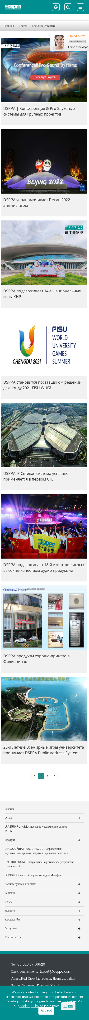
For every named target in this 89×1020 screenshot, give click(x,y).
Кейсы (23, 26)
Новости (10, 910)
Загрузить (11, 928)
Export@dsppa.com (55, 971)
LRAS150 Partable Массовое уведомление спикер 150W (36, 829)
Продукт (10, 840)
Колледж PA (12, 919)
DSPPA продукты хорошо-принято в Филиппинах (36, 658)
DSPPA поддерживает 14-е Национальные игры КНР (42, 293)
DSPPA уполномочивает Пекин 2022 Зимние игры (36, 202)
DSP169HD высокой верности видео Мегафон (33, 875)
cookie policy (29, 1006)
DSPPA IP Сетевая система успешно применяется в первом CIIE (36, 476)
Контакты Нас (13, 937)
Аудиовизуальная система (20, 884)
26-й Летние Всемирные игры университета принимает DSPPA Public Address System (43, 750)
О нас (8, 818)
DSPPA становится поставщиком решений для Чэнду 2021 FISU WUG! (42, 385)
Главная (9, 26)
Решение (10, 893)
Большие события (43, 26)
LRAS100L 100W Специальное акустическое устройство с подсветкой (39, 864)
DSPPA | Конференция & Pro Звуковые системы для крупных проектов (39, 111)
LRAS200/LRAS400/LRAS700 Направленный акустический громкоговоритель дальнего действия (36, 851)
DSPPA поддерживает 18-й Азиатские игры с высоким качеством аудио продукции (44, 567)
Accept (46, 1010)
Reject (68, 1006)
